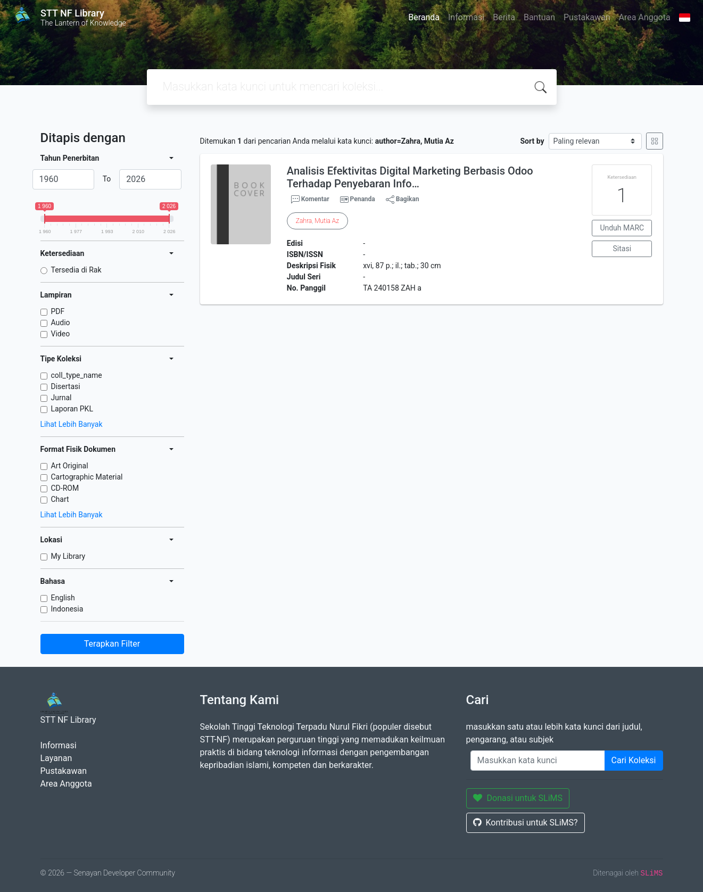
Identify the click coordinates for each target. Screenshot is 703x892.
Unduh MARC (622, 228)
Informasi (466, 17)
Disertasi (65, 386)
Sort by (532, 141)
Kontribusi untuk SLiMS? (525, 822)
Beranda (424, 17)
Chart (60, 499)
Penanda (362, 199)
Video (60, 333)
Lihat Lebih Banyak (71, 424)
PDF (58, 311)
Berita (504, 17)
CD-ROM (65, 488)
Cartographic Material (87, 477)
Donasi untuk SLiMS (518, 798)
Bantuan (539, 17)
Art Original (69, 465)
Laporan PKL (72, 408)
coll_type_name (76, 375)
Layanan (56, 758)
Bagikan (402, 199)
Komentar (310, 199)
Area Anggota (645, 17)
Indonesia (67, 609)
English (63, 597)
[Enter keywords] (537, 760)
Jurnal (61, 397)
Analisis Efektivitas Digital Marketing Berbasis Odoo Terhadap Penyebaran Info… (410, 177)
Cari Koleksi (633, 760)
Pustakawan (587, 17)
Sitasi (622, 248)
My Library (68, 556)
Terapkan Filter (112, 644)
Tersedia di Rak (76, 270)
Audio (60, 322)
